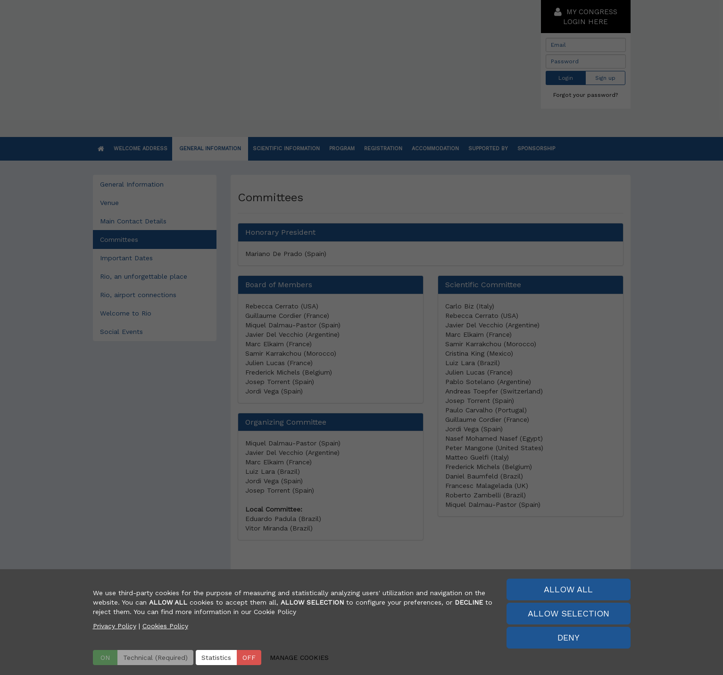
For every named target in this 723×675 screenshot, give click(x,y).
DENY (568, 637)
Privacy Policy (114, 626)
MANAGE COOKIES (299, 657)
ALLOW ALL (568, 589)
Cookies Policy (165, 626)
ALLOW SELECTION (568, 613)
